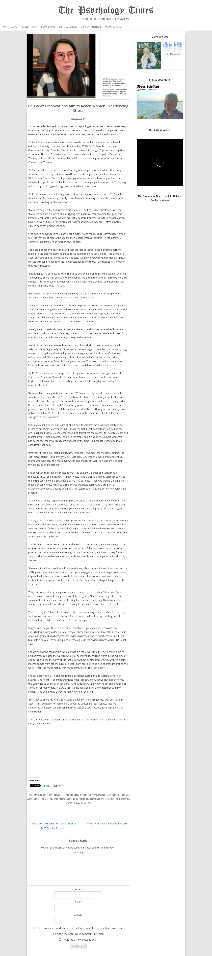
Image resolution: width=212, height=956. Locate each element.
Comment (78, 852)
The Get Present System (52, 798)
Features (57, 794)
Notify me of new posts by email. (80, 939)
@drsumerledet (99, 794)
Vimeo (165, 200)
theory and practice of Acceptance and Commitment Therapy (96, 798)
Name (78, 889)
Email (78, 902)
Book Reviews (48, 26)
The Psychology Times (106, 10)
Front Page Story (71, 794)
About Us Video (113, 26)
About (14, 26)
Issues (25, 26)
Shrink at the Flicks (91, 26)
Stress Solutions (68, 26)
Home (4, 26)
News (34, 26)
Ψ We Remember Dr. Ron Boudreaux (108, 823)
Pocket (48, 785)
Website (78, 915)
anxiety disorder (116, 794)
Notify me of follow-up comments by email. (80, 933)
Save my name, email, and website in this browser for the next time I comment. (80, 928)
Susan (87, 802)
